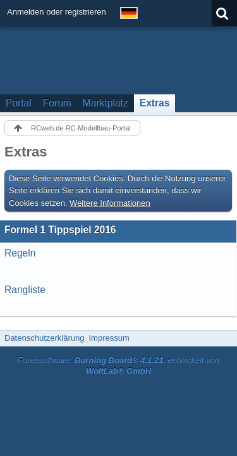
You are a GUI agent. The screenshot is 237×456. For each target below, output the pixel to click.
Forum (57, 103)
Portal (19, 103)
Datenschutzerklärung (44, 338)
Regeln (19, 253)
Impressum (108, 338)
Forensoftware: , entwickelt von (119, 365)
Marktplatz (105, 103)
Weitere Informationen (110, 203)
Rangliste (25, 289)
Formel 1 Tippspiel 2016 (60, 229)
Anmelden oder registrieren (56, 11)
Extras (155, 103)
